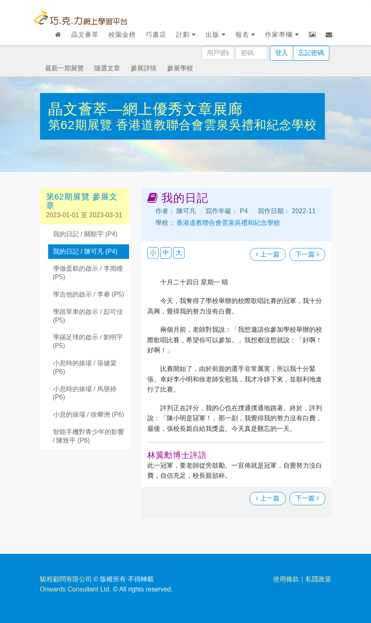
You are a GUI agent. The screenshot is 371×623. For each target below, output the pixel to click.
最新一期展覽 (64, 68)
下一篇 (307, 254)
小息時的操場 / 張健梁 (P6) (85, 367)
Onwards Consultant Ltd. (75, 589)
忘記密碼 (311, 52)
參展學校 (180, 68)
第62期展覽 (82, 124)
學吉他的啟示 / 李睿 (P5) (88, 294)
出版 (215, 34)
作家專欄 (282, 34)
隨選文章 (107, 68)
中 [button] (166, 252)
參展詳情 (144, 68)
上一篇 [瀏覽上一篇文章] (267, 254)
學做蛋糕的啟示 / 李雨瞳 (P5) (88, 272)
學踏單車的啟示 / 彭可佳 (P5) (88, 316)
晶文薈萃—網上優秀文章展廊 (145, 109)
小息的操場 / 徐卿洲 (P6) (88, 414)
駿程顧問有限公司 (66, 579)
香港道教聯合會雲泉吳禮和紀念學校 (216, 124)
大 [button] (179, 252)
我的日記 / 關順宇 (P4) (85, 234)
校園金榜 (122, 34)
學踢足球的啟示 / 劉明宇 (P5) (88, 341)
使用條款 (286, 579)
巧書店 (156, 34)
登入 (281, 52)
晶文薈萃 (85, 34)
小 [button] (153, 252)
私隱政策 (318, 579)
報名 (245, 34)
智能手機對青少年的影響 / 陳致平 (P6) (88, 436)
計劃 (186, 34)
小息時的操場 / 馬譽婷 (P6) (85, 393)
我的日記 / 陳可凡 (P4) (85, 251)
